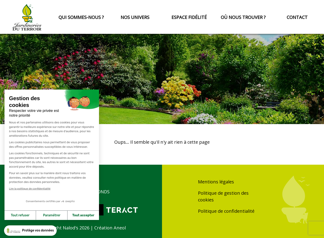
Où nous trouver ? (243, 17)
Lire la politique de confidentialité (29, 188)
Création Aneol (110, 228)
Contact (297, 17)
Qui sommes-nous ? (81, 17)
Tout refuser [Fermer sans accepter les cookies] (20, 215)
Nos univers (135, 17)
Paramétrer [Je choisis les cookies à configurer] (51, 215)
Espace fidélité (189, 17)
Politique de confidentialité (226, 211)
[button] (30, 230)
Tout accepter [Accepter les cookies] (83, 215)
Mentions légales (216, 182)
